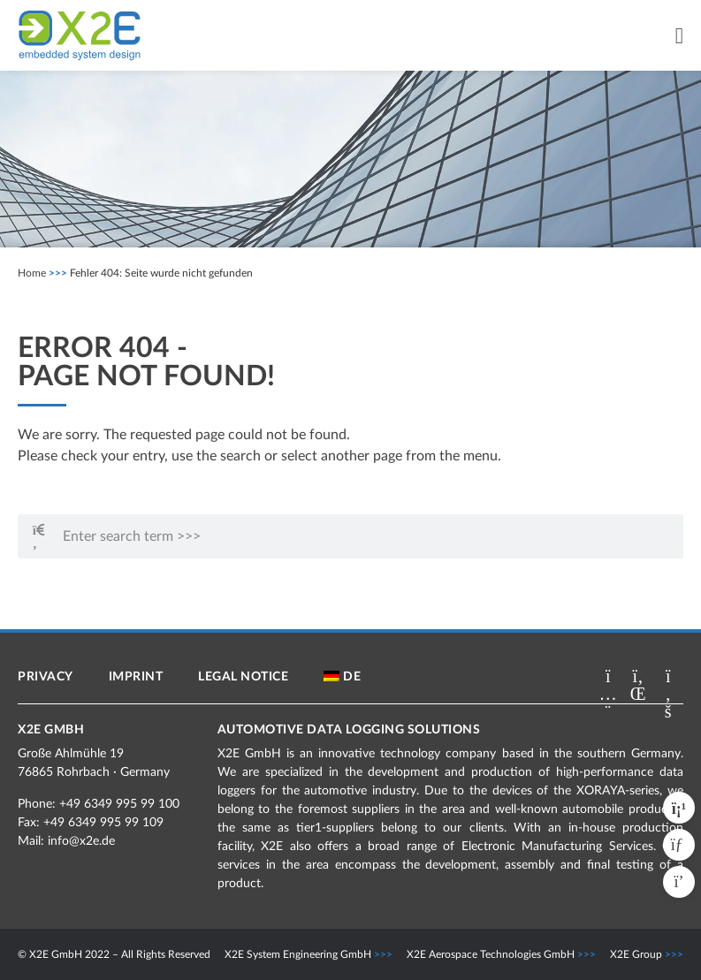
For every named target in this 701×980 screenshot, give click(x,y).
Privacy (45, 677)
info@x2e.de (81, 841)
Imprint (136, 677)
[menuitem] (342, 677)
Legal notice (243, 677)
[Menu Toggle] (679, 36)
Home (32, 273)
